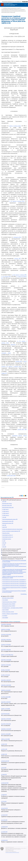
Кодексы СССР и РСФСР (8, 596)
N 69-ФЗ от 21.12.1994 (5, 629)
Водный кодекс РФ (7, 505)
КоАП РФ (4, 527)
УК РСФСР (4, 615)
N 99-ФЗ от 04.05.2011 (5, 690)
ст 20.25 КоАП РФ (5, 761)
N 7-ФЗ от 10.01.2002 (5, 669)
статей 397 (20, 429)
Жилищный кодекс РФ (7, 521)
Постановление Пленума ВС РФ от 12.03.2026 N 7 (14, 579)
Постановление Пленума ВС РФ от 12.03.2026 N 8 (14, 585)
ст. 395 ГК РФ (4, 754)
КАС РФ (4, 525)
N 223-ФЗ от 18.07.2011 (6, 701)
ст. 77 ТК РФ (3, 801)
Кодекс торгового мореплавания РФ (11, 531)
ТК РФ (3, 540)
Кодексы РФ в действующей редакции (11, 499)
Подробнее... (24, 594)
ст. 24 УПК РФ (4, 820)
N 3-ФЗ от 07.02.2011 (5, 675)
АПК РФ (4, 501)
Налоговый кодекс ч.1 (7, 535)
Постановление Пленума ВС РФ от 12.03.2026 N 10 (14, 583)
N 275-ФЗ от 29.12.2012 (6, 649)
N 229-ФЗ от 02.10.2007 (6, 728)
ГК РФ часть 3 (5, 513)
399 (26, 429)
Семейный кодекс (6, 538)
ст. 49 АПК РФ (4, 831)
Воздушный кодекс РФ (7, 507)
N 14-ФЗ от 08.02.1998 (5, 696)
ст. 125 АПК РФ (4, 840)
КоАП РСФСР (5, 609)
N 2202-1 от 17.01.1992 (5, 708)
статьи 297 (17, 258)
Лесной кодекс (6, 533)
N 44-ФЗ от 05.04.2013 (6, 723)
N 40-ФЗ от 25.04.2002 (6, 634)
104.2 (25, 361)
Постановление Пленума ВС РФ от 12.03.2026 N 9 (14, 581)
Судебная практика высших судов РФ (11, 549)
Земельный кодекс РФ (7, 523)
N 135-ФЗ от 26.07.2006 (6, 685)
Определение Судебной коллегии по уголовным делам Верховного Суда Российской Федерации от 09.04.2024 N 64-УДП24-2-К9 (13, 11)
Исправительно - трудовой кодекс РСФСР (12, 607)
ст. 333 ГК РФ (4, 744)
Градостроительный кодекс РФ (9, 519)
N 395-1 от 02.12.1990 (5, 739)
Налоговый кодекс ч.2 (7, 537)
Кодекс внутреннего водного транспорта (12, 529)
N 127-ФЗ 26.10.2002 (5, 713)
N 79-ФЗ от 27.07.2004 (6, 644)
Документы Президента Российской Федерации (14, 552)
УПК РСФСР (5, 617)
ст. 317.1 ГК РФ (4, 749)
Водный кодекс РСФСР (8, 597)
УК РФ (3, 544)
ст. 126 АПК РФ (4, 826)
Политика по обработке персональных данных (12, 852)
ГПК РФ (4, 517)
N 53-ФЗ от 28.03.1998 (6, 734)
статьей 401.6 (17, 237)
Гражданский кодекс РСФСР (9, 601)
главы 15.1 (4, 373)
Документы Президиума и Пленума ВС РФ (12, 558)
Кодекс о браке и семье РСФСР (10, 613)
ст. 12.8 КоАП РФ (4, 782)
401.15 (25, 435)
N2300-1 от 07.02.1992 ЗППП (7, 654)
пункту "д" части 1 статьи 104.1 (11, 366)
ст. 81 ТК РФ (3, 767)
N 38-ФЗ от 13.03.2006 (6, 664)
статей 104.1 (18, 361)
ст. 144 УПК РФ (4, 808)
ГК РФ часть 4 (5, 515)
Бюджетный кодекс (7, 503)
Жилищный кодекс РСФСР (8, 603)
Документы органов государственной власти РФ (14, 557)
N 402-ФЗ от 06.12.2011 (6, 680)
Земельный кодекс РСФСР (8, 605)
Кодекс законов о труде (8, 611)
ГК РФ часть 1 (5, 509)
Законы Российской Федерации (10, 550)
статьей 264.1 (6, 353)
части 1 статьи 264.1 (15, 126)
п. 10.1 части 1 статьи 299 (19, 275)
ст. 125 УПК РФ (4, 814)
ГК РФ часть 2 (5, 511)
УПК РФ (4, 546)
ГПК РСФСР (5, 599)
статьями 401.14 (17, 435)
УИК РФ (4, 542)
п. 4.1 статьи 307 (6, 276)
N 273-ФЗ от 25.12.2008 (6, 659)
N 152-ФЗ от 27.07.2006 (6, 718)
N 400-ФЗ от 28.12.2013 (6, 624)
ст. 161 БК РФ (4, 794)
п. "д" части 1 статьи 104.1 (16, 201)
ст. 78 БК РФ (4, 774)
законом (13, 344)
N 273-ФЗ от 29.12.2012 (6, 639)
